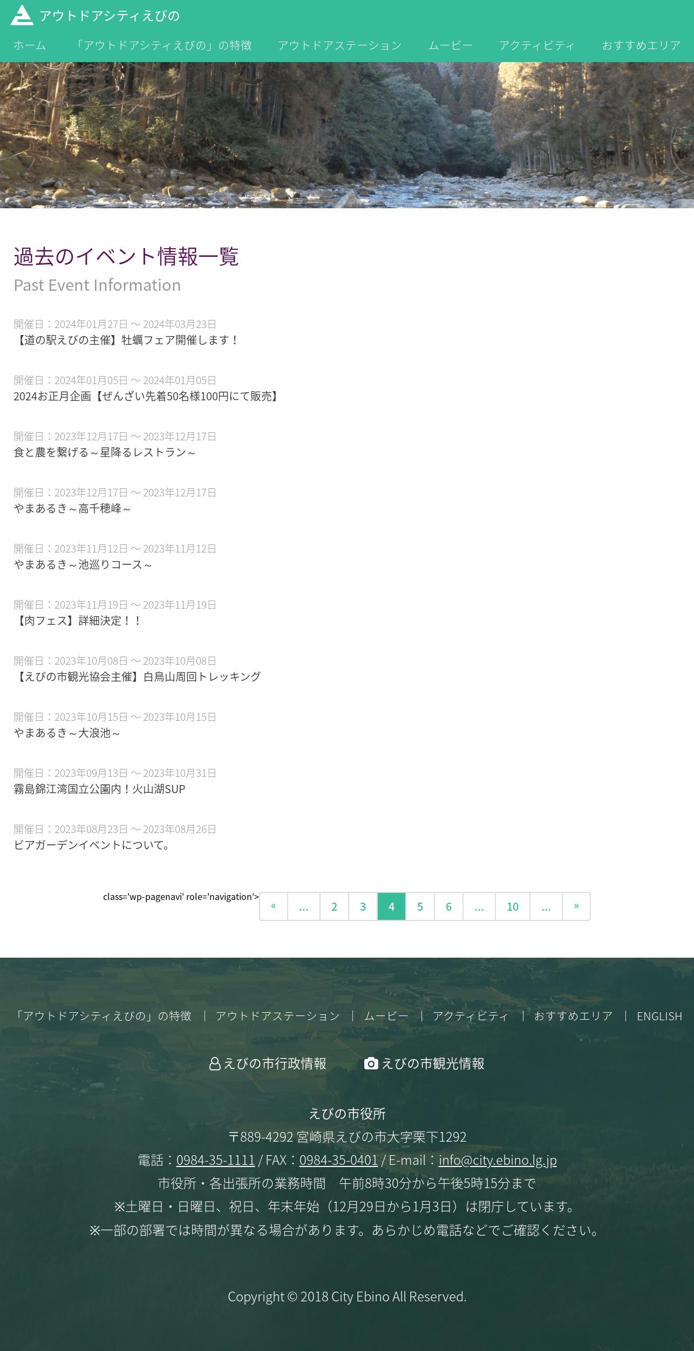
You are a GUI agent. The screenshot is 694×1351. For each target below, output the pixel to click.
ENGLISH (660, 1015)
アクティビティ (537, 45)
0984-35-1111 (215, 1159)
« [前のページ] (273, 904)
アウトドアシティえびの (109, 15)
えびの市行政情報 (274, 1063)
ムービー (450, 45)
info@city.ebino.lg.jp (498, 1159)
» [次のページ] (576, 904)
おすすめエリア (641, 45)
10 (513, 906)
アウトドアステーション (339, 45)
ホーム (29, 45)
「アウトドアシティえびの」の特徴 (162, 45)
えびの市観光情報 (433, 1063)
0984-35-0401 (339, 1159)
